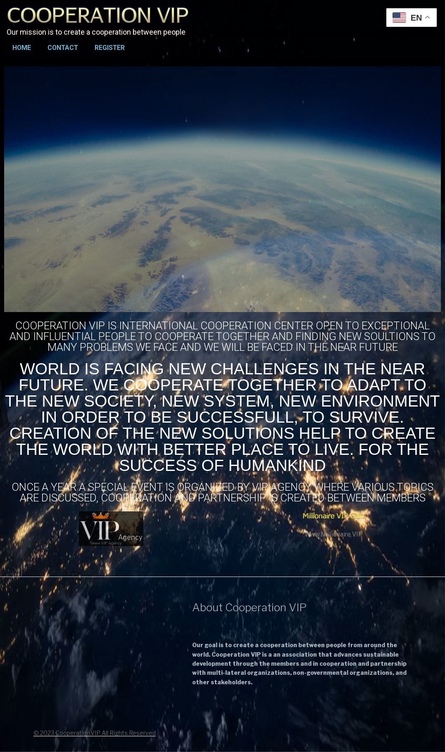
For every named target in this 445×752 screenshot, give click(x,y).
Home (21, 48)
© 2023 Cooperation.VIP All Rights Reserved (94, 732)
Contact (63, 48)
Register (110, 48)
